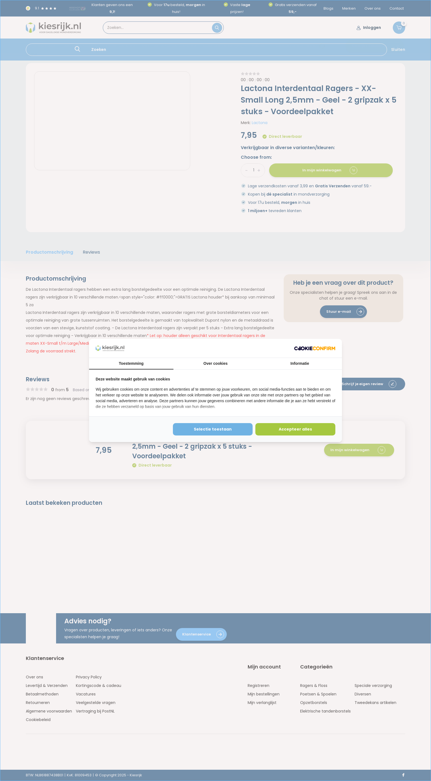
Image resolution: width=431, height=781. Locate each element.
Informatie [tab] (300, 363)
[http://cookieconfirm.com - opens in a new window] (314, 348)
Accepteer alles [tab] (295, 429)
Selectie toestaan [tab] (213, 429)
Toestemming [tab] (131, 363)
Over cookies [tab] (215, 363)
